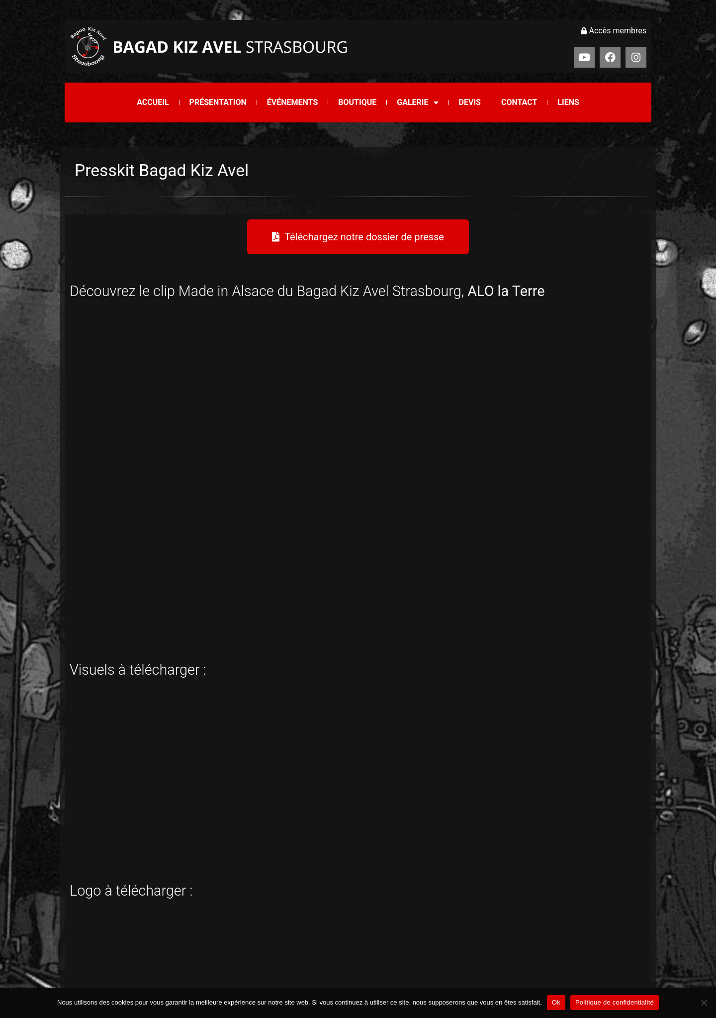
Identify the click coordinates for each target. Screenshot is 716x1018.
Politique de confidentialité (614, 1002)
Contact (519, 102)
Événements (292, 102)
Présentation (218, 102)
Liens (568, 102)
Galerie (417, 102)
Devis (470, 102)
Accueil (153, 102)
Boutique (357, 102)
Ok (556, 1002)
